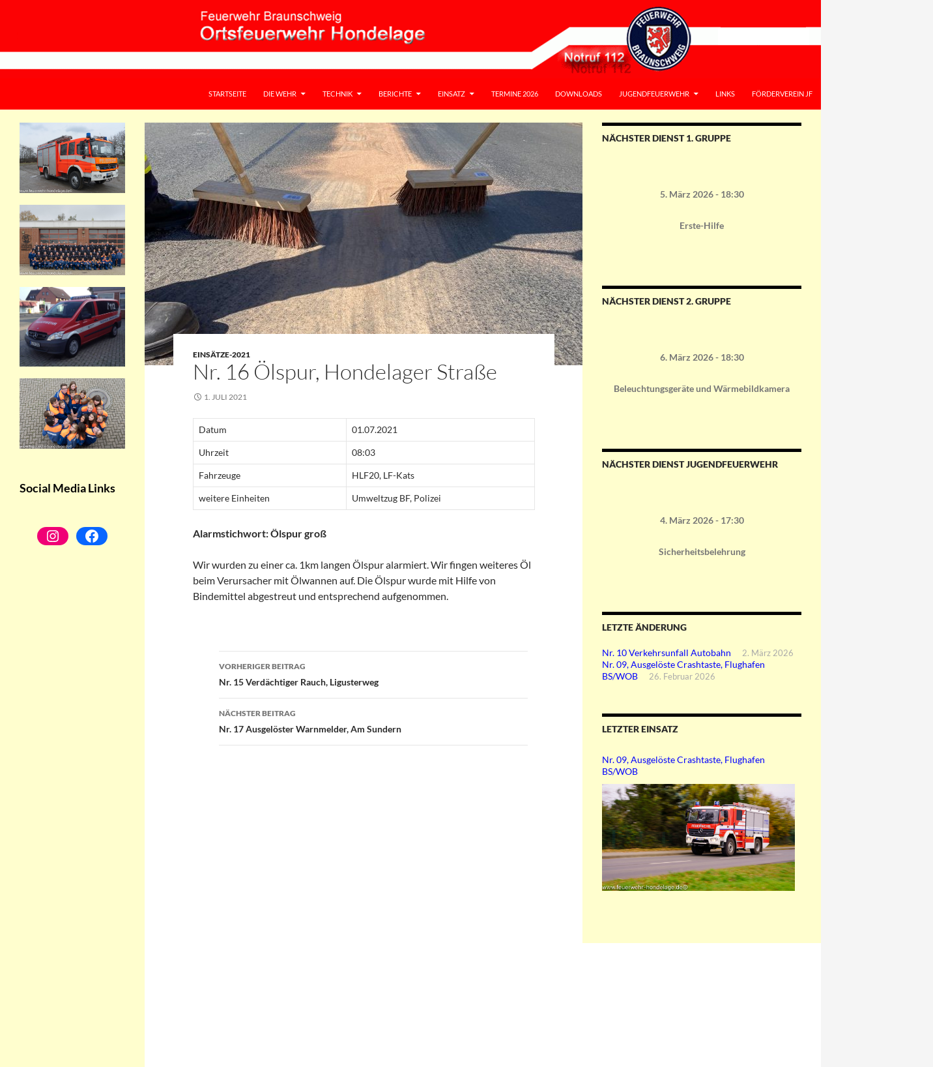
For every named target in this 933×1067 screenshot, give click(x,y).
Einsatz (451, 93)
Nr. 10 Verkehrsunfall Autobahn (666, 652)
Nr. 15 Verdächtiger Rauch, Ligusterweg (373, 673)
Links (725, 93)
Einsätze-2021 (221, 354)
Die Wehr (279, 93)
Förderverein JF (782, 93)
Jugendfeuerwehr (654, 93)
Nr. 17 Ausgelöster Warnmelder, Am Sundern (373, 720)
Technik (337, 93)
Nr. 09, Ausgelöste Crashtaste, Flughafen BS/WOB (683, 765)
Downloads (578, 93)
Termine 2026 (514, 93)
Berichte (395, 93)
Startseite (227, 93)
